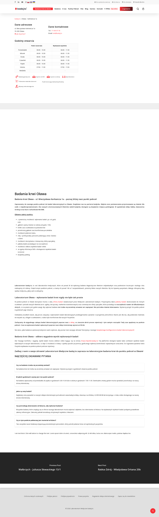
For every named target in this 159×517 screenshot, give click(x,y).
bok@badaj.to (57, 33)
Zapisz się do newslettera (126, 496)
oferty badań (58, 302)
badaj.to (17, 19)
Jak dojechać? (20, 34)
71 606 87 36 (55, 31)
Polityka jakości (52, 496)
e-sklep (71, 322)
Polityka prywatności (68, 496)
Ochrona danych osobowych (33, 496)
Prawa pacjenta (83, 496)
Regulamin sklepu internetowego (103, 496)
